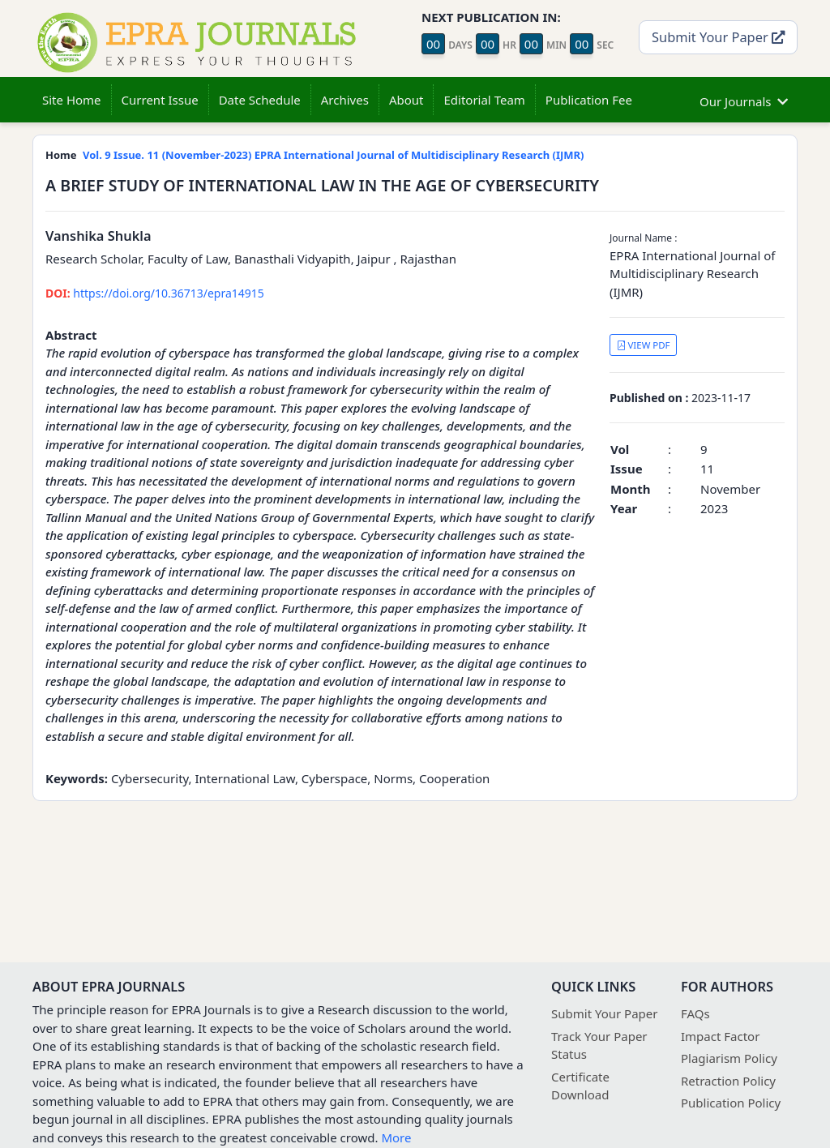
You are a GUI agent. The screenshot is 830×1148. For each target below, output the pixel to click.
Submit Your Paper (718, 37)
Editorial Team (483, 100)
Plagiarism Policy (729, 1058)
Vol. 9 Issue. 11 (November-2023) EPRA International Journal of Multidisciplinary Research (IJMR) (333, 155)
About (406, 100)
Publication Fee (588, 100)
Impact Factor (720, 1036)
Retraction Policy (728, 1081)
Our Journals (744, 99)
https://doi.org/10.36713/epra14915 (154, 293)
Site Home (71, 100)
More (396, 1137)
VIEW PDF (643, 345)
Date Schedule (260, 100)
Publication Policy (731, 1102)
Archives (345, 100)
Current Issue (160, 100)
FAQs (695, 1013)
